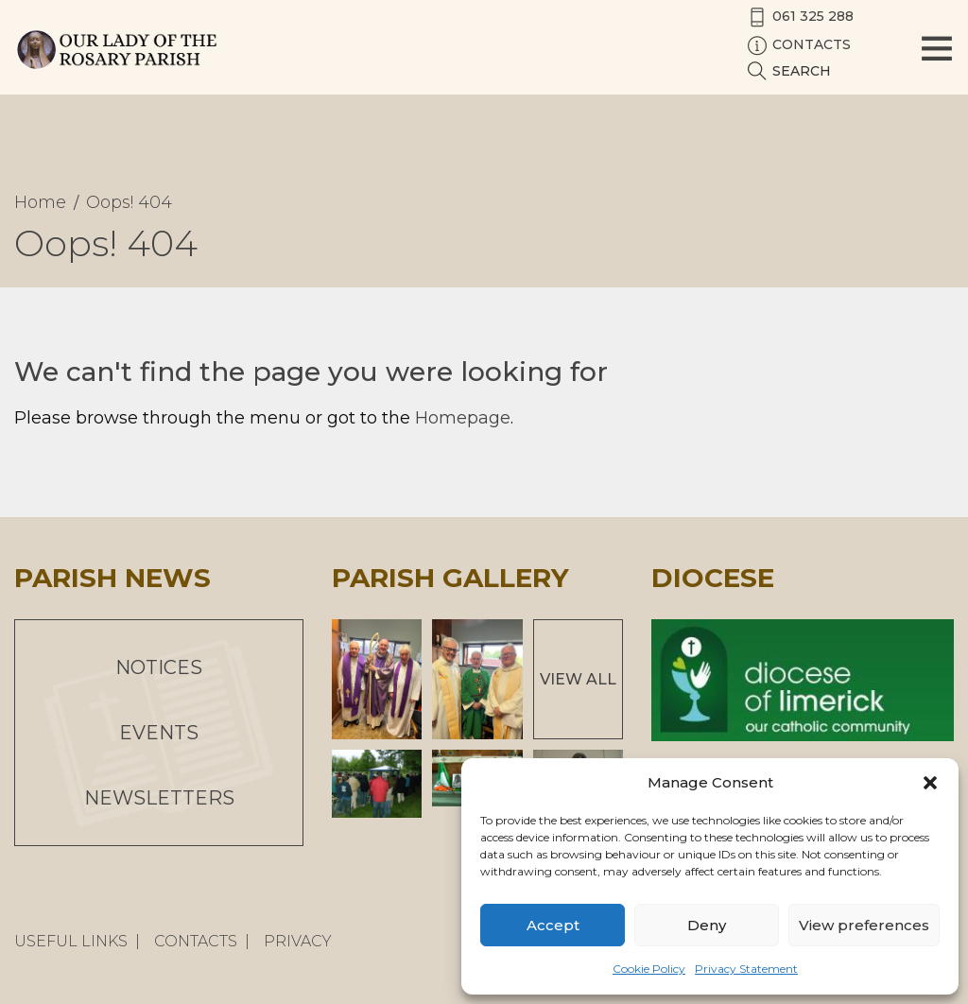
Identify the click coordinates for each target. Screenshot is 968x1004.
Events (159, 732)
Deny (706, 925)
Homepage (462, 417)
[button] (930, 782)
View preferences (864, 925)
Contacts (195, 941)
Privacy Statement (746, 968)
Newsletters (159, 798)
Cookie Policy (649, 968)
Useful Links (71, 941)
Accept (553, 925)
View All (578, 679)
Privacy (298, 941)
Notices (158, 667)
